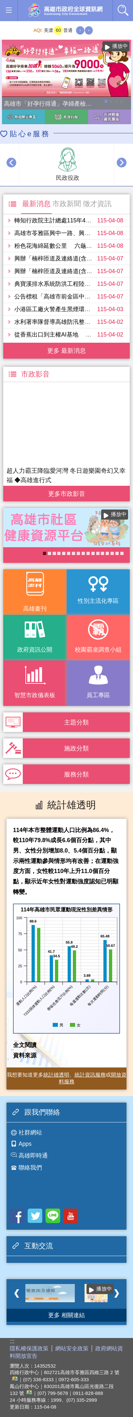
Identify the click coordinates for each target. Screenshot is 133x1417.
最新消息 (36, 204)
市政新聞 (66, 204)
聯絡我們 (30, 1167)
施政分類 (76, 748)
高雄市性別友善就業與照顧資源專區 (121, 101)
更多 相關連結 (66, 1315)
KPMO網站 (68, 553)
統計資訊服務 (90, 1075)
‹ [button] (11, 162)
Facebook (17, 1216)
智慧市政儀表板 (34, 695)
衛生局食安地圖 (73, 553)
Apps (25, 1144)
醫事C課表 (122, 553)
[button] (8, 10)
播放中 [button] (120, 46)
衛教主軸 (54, 553)
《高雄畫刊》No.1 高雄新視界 (78, 553)
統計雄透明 (56, 1075)
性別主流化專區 (98, 601)
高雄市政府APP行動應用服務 (63, 553)
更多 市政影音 (66, 492)
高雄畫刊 (35, 608)
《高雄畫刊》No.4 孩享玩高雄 (58, 553)
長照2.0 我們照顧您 (83, 553)
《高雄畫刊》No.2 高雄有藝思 (117, 553)
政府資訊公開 (34, 649)
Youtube (70, 1216)
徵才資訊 (97, 204)
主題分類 (76, 722)
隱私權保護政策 (29, 1348)
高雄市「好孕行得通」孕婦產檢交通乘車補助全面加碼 (106, 101)
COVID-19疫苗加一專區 (107, 553)
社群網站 (30, 1132)
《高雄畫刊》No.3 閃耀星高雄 (93, 553)
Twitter (35, 1216)
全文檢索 (123, 10)
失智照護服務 (49, 553)
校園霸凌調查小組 (98, 649)
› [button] (121, 162)
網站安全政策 (71, 1348)
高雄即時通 (33, 1155)
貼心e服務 (30, 134)
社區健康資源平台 (44, 553)
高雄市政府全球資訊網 (65, 10)
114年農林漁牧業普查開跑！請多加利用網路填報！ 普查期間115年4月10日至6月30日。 (111, 101)
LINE (53, 1216)
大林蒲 (98, 553)
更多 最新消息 (66, 350)
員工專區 (98, 695)
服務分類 (76, 774)
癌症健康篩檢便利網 (88, 553)
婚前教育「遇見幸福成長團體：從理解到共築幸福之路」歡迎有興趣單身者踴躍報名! (102, 553)
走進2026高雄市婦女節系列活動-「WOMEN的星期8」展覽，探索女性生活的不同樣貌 (116, 101)
